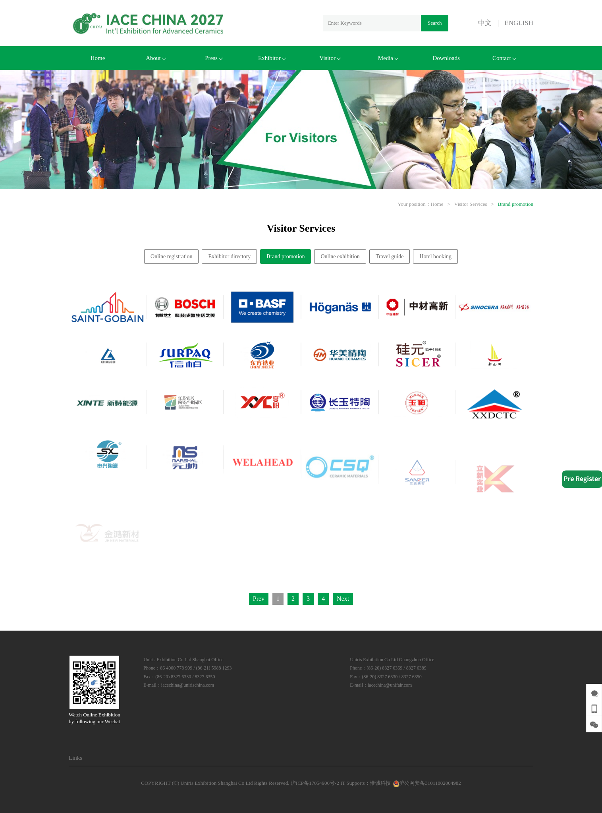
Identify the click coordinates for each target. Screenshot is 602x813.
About (156, 58)
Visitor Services (470, 204)
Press (214, 58)
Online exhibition (339, 256)
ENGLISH (518, 23)
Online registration (171, 256)
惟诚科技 (380, 783)
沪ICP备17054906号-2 (315, 783)
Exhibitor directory (229, 256)
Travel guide (390, 256)
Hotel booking (435, 256)
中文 (485, 23)
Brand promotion (515, 204)
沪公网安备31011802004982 (426, 783)
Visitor (330, 58)
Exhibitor (272, 58)
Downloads (445, 58)
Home (98, 58)
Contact (504, 58)
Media (388, 58)
